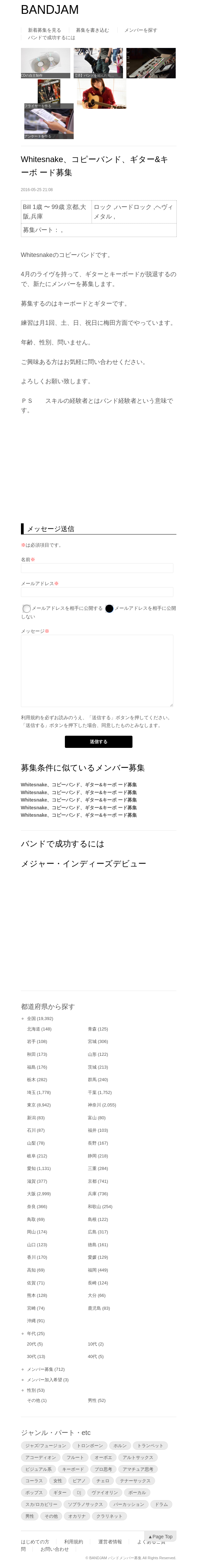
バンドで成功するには (51, 37)
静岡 (92, 1155)
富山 (92, 1117)
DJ (79, 1492)
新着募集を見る (44, 30)
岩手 (31, 1041)
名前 (25, 559)
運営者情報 (110, 1541)
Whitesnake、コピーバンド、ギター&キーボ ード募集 (79, 784)
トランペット (150, 1445)
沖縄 (31, 1320)
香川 (31, 1257)
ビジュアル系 (38, 1469)
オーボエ (103, 1457)
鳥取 (31, 1219)
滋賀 (31, 1181)
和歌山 (94, 1206)
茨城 (92, 1067)
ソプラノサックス (85, 1504)
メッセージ (33, 631)
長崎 (92, 1282)
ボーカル (137, 1492)
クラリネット (109, 1516)
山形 (92, 1054)
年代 (31, 1333)
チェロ (102, 1481)
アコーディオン (40, 1457)
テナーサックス (135, 1481)
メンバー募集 (40, 1369)
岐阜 (31, 1155)
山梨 (31, 1143)
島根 (92, 1219)
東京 (31, 1104)
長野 (92, 1143)
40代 (92, 1356)
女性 (57, 1481)
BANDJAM (50, 10)
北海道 (33, 1028)
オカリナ (77, 1516)
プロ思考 (103, 1469)
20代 (31, 1344)
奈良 (31, 1206)
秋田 (31, 1054)
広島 (92, 1231)
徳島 (92, 1244)
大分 (92, 1295)
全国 (31, 1018)
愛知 (31, 1168)
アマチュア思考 (138, 1469)
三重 (92, 1168)
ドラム (161, 1504)
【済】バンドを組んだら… (94, 75)
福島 (31, 1067)
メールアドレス (37, 583)
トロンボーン (90, 1445)
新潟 (31, 1117)
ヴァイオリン (105, 1492)
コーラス (34, 1481)
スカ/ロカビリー (41, 1504)
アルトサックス (138, 1457)
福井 (92, 1130)
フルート (75, 1457)
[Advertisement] (98, 469)
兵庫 (92, 1193)
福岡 (92, 1270)
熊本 (31, 1295)
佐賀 (31, 1282)
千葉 (92, 1092)
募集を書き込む (92, 30)
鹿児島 (94, 1308)
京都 (92, 1181)
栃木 (31, 1079)
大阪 (31, 1193)
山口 (31, 1244)
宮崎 (31, 1308)
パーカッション (129, 1504)
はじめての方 (35, 1541)
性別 (31, 1390)
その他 (33, 1400)
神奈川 (94, 1104)
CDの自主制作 (32, 75)
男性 (92, 1400)
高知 (31, 1270)
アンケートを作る (37, 136)
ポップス (34, 1492)
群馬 (92, 1079)
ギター (60, 1492)
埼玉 (31, 1092)
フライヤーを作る (37, 106)
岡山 (31, 1231)
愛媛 (92, 1257)
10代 (92, 1344)
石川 (31, 1130)
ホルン (120, 1445)
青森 (92, 1028)
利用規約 (30, 717)
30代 (31, 1356)
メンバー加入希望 (44, 1379)
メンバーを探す (140, 30)
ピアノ (79, 1481)
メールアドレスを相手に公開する (67, 608)
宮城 (92, 1041)
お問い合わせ (55, 1549)
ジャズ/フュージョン (45, 1445)
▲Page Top (160, 1536)
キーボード (73, 1469)
